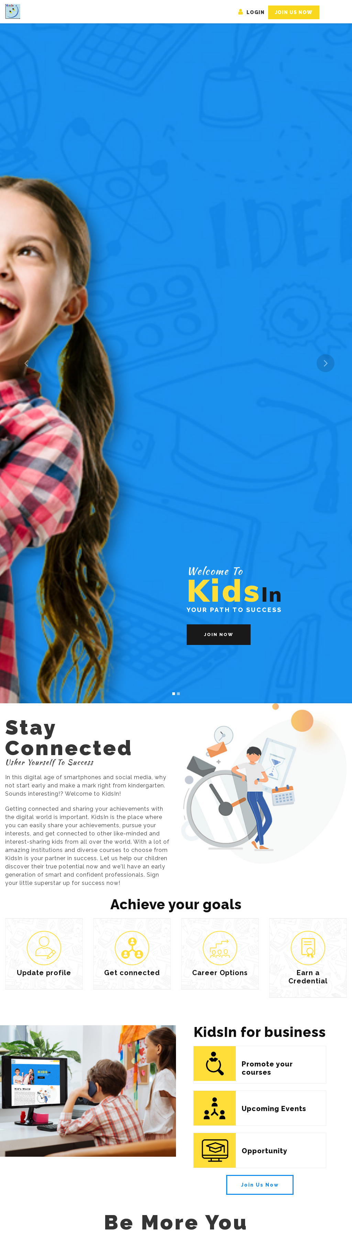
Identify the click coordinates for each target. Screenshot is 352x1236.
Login (251, 12)
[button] (26, 363)
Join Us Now (293, 12)
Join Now (218, 634)
